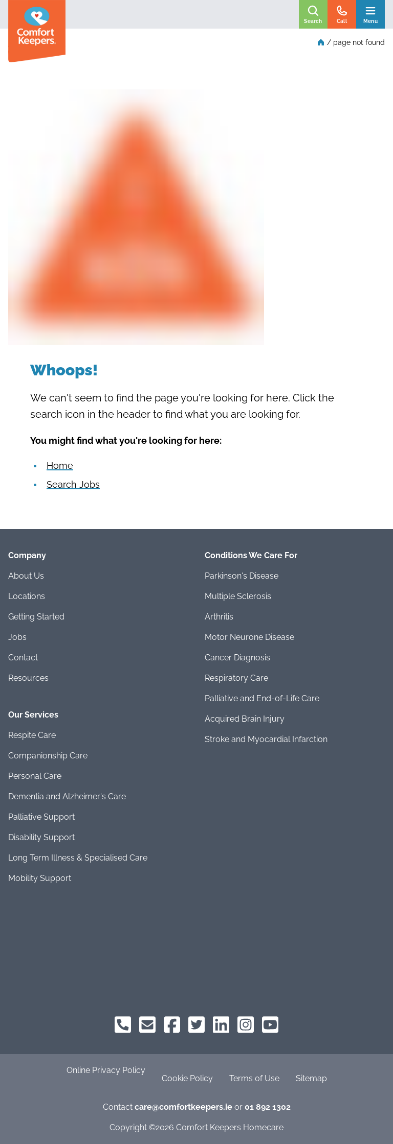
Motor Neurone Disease (249, 637)
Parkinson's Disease (241, 576)
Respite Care (32, 735)
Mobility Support (39, 878)
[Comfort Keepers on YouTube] (270, 1024)
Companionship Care (48, 755)
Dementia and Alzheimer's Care (67, 796)
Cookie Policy (187, 1078)
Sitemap (311, 1078)
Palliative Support (41, 817)
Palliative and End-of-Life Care (262, 698)
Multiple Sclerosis (238, 596)
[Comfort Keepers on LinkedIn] (221, 1024)
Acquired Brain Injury (245, 719)
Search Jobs (73, 484)
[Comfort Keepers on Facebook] (172, 1024)
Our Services (33, 715)
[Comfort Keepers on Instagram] (245, 1024)
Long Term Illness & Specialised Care (77, 858)
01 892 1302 (268, 1107)
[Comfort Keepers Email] (147, 1024)
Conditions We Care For (251, 555)
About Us (26, 576)
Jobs (17, 637)
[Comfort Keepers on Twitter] (196, 1024)
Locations (26, 596)
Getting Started (36, 617)
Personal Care (34, 776)
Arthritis (219, 617)
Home (60, 465)
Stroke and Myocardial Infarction (266, 739)
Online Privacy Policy (106, 1070)
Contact (23, 657)
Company (27, 555)
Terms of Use (254, 1078)
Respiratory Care (236, 678)
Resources (28, 678)
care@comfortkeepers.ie (183, 1107)
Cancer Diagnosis (237, 657)
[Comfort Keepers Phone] (123, 1024)
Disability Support (41, 837)
